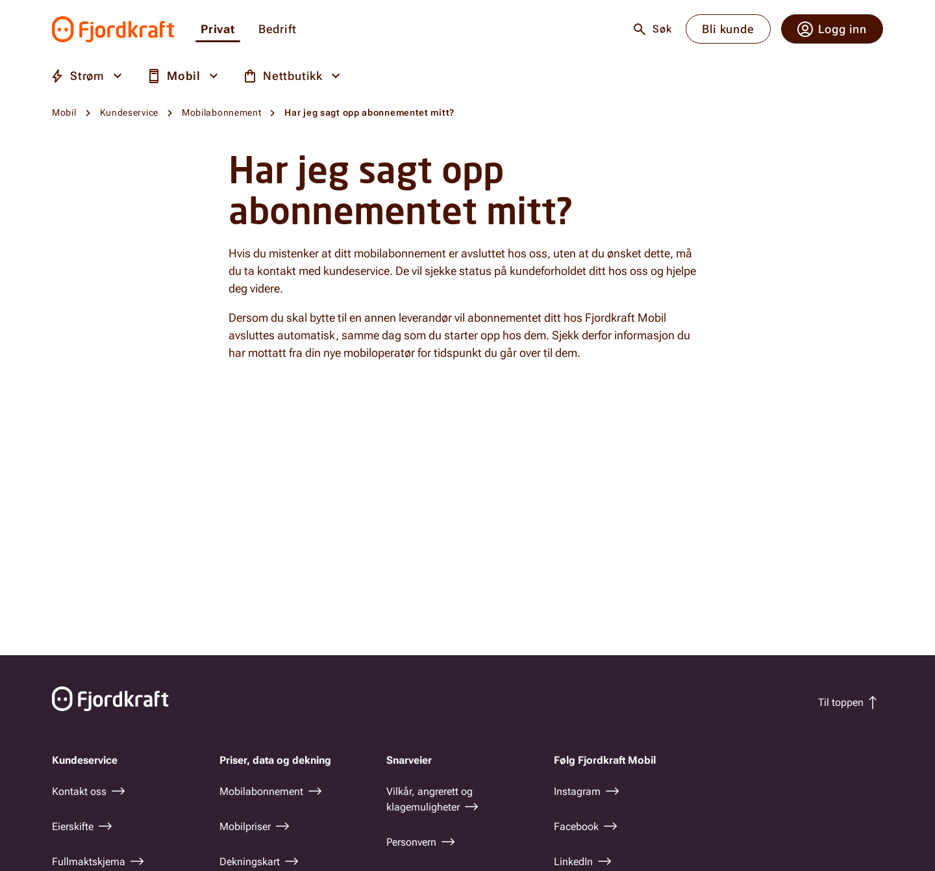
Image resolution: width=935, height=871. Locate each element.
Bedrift (277, 29)
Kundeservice (129, 112)
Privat (218, 29)
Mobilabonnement (222, 112)
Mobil (64, 112)
